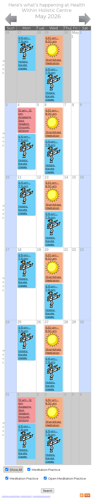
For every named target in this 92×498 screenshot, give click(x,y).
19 (39, 250)
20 (47, 250)
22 (74, 250)
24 (8, 322)
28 (39, 32)
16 (82, 177)
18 (20, 250)
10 (8, 177)
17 (8, 250)
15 (74, 177)
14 (66, 177)
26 (8, 32)
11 (20, 177)
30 (66, 32)
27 (20, 32)
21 (66, 250)
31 (8, 394)
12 (39, 177)
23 (82, 250)
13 (47, 177)
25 (20, 322)
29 (47, 32)
